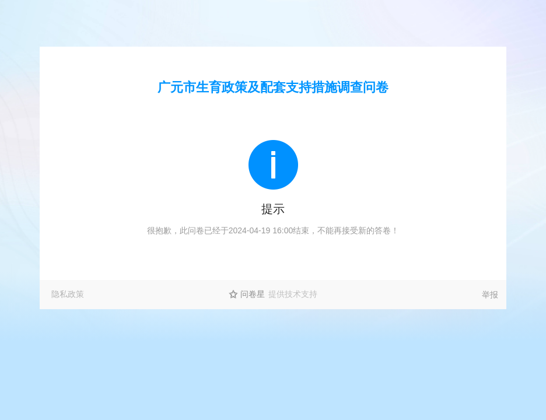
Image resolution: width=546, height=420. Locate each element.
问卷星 (252, 294)
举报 (490, 294)
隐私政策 (67, 294)
